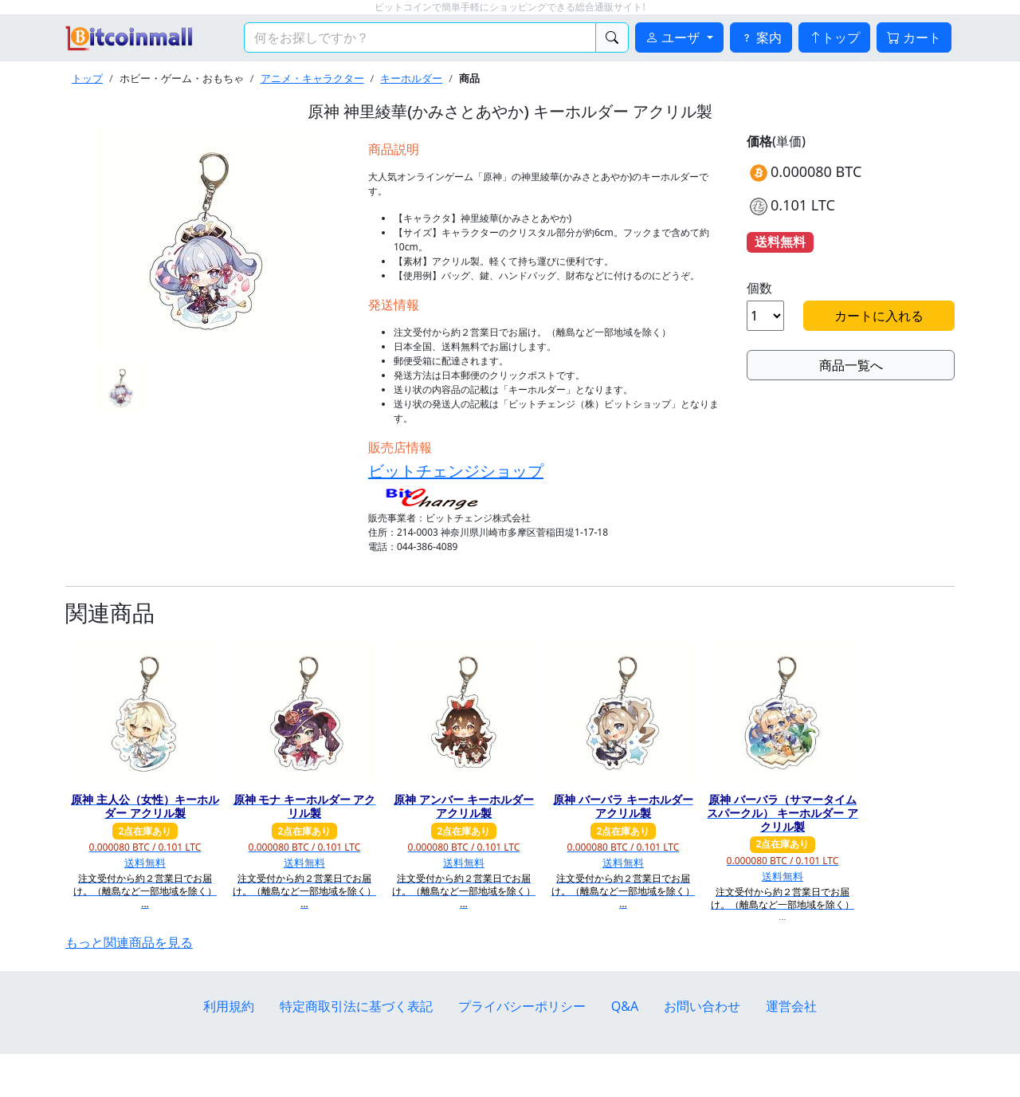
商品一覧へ (851, 365)
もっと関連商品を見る (129, 942)
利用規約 (228, 1006)
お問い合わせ (702, 1006)
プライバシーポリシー (522, 1006)
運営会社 (791, 1006)
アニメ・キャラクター (312, 78)
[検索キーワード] (420, 37)
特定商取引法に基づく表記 (356, 1006)
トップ (834, 37)
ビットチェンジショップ (455, 471)
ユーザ (674, 37)
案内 (761, 37)
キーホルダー (411, 78)
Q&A (624, 1006)
